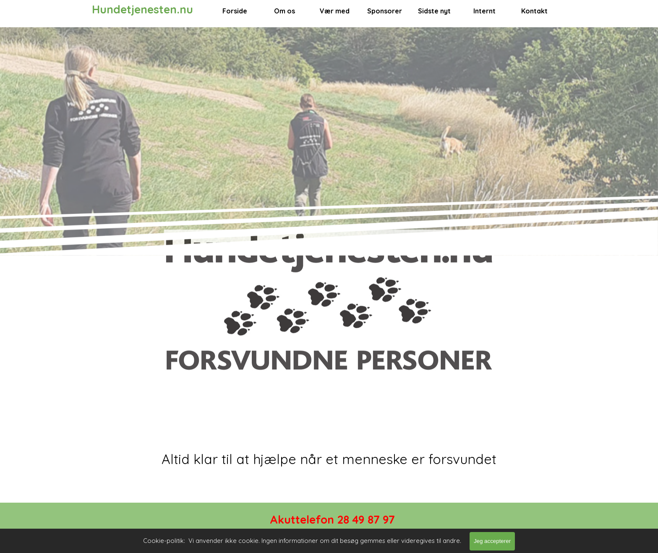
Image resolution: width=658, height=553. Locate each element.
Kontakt (534, 11)
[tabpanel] (329, 459)
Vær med (335, 11)
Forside (234, 11)
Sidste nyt (434, 11)
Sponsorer (384, 11)
